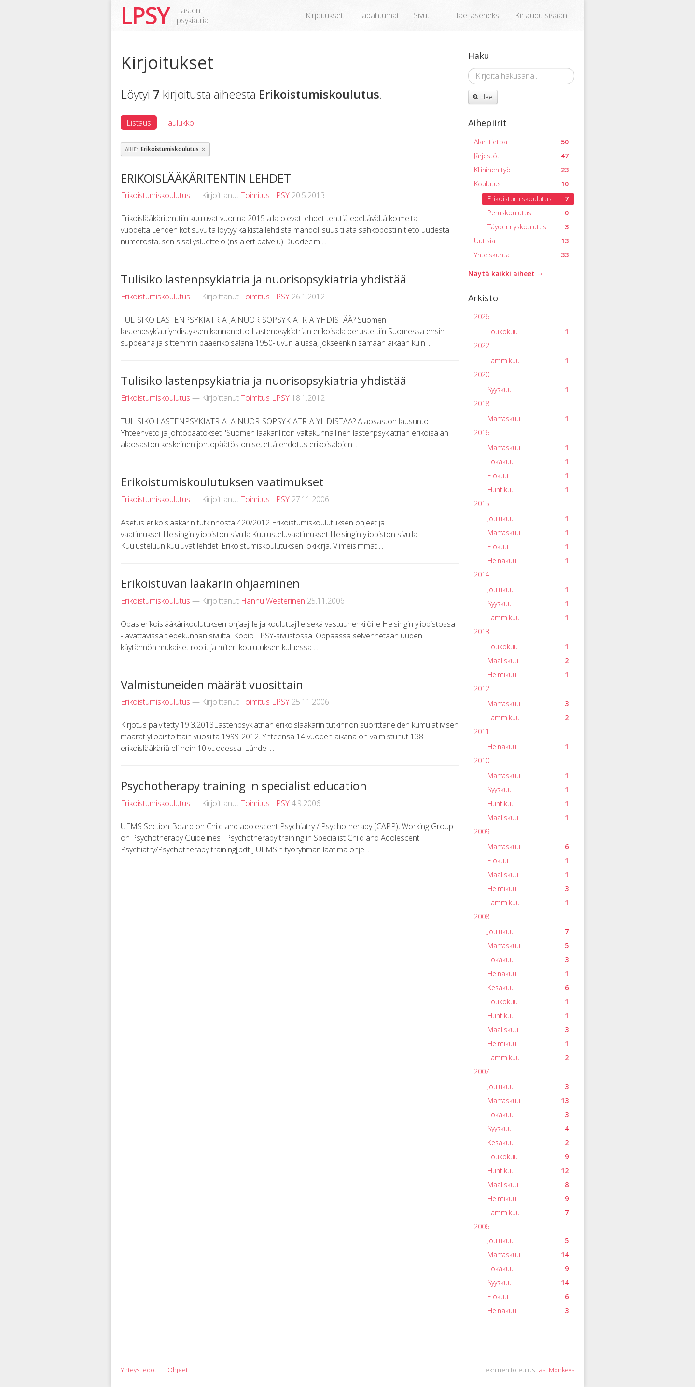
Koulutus (521, 183)
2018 (481, 403)
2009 (481, 831)
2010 (481, 760)
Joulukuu (528, 518)
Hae (483, 96)
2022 (481, 345)
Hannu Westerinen (273, 600)
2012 (481, 688)
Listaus (138, 122)
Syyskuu (528, 389)
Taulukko (179, 122)
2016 (481, 432)
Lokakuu (528, 461)
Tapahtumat (378, 15)
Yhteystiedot (138, 1369)
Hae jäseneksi (476, 15)
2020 (481, 374)
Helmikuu (528, 674)
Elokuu (528, 475)
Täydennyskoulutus (528, 226)
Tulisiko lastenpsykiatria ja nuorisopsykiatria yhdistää (263, 279)
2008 (481, 916)
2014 (481, 574)
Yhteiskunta (521, 254)
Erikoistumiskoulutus (155, 195)
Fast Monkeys (555, 1369)
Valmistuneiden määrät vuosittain (212, 685)
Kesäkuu (528, 987)
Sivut (422, 15)
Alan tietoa (521, 141)
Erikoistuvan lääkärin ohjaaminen (210, 583)
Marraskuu (528, 418)
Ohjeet (177, 1369)
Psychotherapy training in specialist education (244, 785)
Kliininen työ (521, 169)
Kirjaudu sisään (541, 15)
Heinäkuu (528, 560)
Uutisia (521, 240)
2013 (481, 631)
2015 (481, 503)
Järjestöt (521, 155)
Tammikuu (528, 360)
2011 (481, 731)
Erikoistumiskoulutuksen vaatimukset (222, 482)
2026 (481, 316)
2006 (481, 1226)
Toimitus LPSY (265, 195)
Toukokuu (528, 331)
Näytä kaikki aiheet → (505, 273)
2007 (481, 1071)
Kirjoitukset (324, 15)
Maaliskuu (528, 660)
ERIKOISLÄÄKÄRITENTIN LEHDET (206, 178)
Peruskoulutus (528, 212)
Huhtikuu (528, 489)
